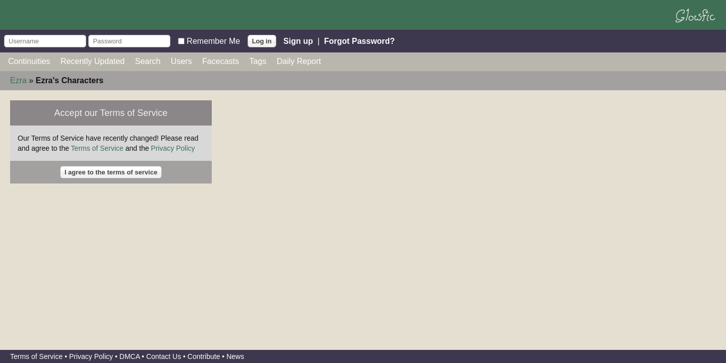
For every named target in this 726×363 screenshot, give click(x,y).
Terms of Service (97, 148)
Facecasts (220, 61)
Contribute (204, 356)
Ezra (18, 80)
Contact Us (163, 356)
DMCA (129, 356)
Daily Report (299, 61)
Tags (257, 61)
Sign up (298, 40)
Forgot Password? (359, 40)
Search (148, 61)
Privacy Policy (173, 148)
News (235, 356)
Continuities (29, 61)
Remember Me (213, 40)
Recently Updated (92, 61)
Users (181, 61)
